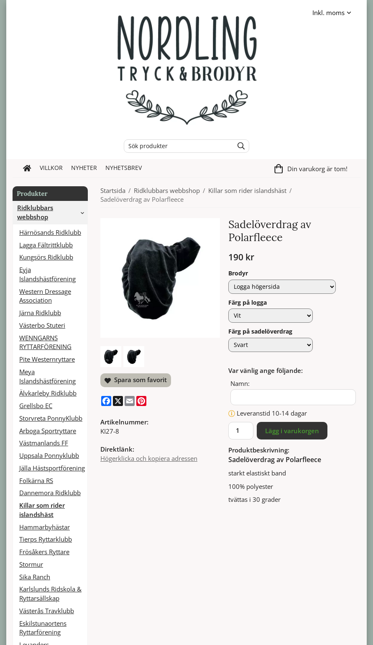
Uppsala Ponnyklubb (49, 455)
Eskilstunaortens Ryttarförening (42, 628)
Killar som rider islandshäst (42, 510)
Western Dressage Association (45, 296)
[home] (27, 168)
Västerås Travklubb (46, 610)
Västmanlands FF (43, 443)
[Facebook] (106, 401)
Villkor (51, 168)
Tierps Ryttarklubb (45, 539)
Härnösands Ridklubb (50, 232)
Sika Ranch (34, 577)
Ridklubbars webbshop (52, 212)
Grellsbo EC (35, 405)
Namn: (240, 383)
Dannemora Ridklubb (50, 492)
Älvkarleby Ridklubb (48, 393)
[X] (118, 401)
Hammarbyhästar (44, 527)
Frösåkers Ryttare (44, 551)
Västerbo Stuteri (42, 325)
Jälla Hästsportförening (52, 468)
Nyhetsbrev (123, 168)
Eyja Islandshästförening (47, 274)
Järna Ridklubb (40, 312)
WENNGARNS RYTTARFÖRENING (45, 342)
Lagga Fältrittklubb (46, 245)
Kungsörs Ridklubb (46, 257)
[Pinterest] (141, 401)
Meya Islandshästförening (47, 376)
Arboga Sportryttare (47, 431)
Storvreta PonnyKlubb (50, 418)
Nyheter (84, 168)
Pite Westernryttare (47, 359)
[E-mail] (129, 401)
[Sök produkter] (176, 146)
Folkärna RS (36, 480)
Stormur (31, 564)
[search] (239, 146)
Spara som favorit (136, 379)
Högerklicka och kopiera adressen (148, 458)
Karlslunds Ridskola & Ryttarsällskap (50, 593)
